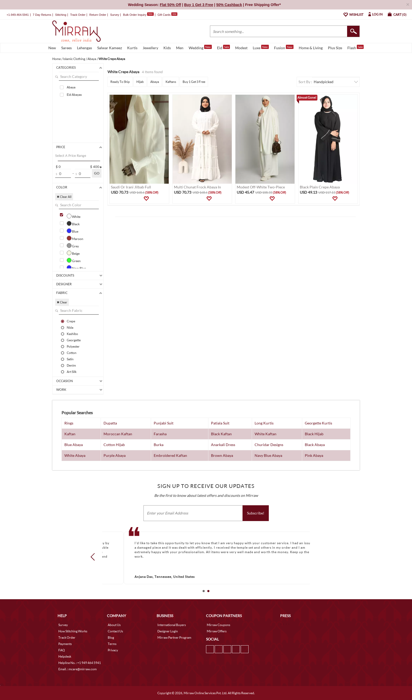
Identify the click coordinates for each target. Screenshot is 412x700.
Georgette (74, 340)
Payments (65, 644)
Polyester (73, 346)
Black (73, 223)
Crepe (71, 321)
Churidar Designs (269, 444)
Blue (72, 230)
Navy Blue (76, 267)
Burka (158, 444)
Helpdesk (64, 656)
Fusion (283, 47)
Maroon (75, 238)
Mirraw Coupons (218, 625)
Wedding (200, 47)
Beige (73, 253)
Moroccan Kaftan (118, 434)
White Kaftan (265, 434)
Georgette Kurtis (318, 423)
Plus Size (335, 48)
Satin (70, 359)
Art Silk (71, 371)
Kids (167, 48)
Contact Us (115, 631)
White (73, 216)
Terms (112, 644)
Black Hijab (314, 434)
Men (179, 48)
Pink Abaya (314, 455)
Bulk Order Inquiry (134, 14)
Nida (70, 327)
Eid (223, 47)
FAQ (61, 650)
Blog (111, 637)
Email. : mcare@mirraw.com (77, 669)
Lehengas (84, 48)
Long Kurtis (264, 423)
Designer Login (167, 631)
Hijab (140, 82)
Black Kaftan (221, 434)
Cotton (71, 352)
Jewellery (150, 48)
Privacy (113, 650)
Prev (94, 557)
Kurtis (132, 48)
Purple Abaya (115, 455)
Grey (73, 245)
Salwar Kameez (109, 48)
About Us (114, 625)
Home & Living (311, 48)
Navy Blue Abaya (268, 455)
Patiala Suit (220, 423)
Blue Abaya (73, 444)
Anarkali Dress (223, 444)
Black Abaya (315, 444)
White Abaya (74, 455)
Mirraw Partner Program (174, 637)
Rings (68, 423)
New (52, 48)
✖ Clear (62, 302)
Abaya (71, 87)
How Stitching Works (72, 631)
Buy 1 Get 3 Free (194, 82)
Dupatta (110, 423)
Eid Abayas (74, 95)
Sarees (66, 48)
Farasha (160, 434)
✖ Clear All (64, 197)
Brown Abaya (222, 455)
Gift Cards (167, 14)
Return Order (97, 14)
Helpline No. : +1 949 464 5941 (79, 663)
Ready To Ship (120, 82)
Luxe (261, 47)
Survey (114, 14)
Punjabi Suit (163, 423)
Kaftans (171, 82)
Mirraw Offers (216, 631)
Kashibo (72, 334)
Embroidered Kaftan (170, 455)
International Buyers (171, 625)
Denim (71, 365)
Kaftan (69, 434)
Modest (241, 48)
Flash (355, 47)
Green (74, 260)
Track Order (77, 14)
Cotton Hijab (114, 444)
